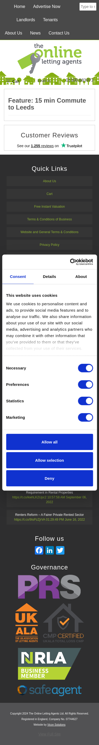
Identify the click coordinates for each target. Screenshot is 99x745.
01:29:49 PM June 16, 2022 (65, 519)
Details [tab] (49, 276)
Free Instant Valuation (49, 206)
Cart (12, 81)
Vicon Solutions (56, 724)
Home (19, 6)
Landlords (25, 20)
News (35, 33)
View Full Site (49, 734)
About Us (13, 33)
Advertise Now (46, 6)
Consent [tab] (18, 276)
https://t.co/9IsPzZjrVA (29, 519)
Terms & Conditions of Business (49, 219)
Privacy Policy (49, 245)
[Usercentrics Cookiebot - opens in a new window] (70, 261)
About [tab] (81, 276)
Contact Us (59, 33)
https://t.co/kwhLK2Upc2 (29, 497)
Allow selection (49, 460)
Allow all (49, 442)
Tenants (50, 20)
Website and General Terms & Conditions (50, 232)
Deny (49, 478)
